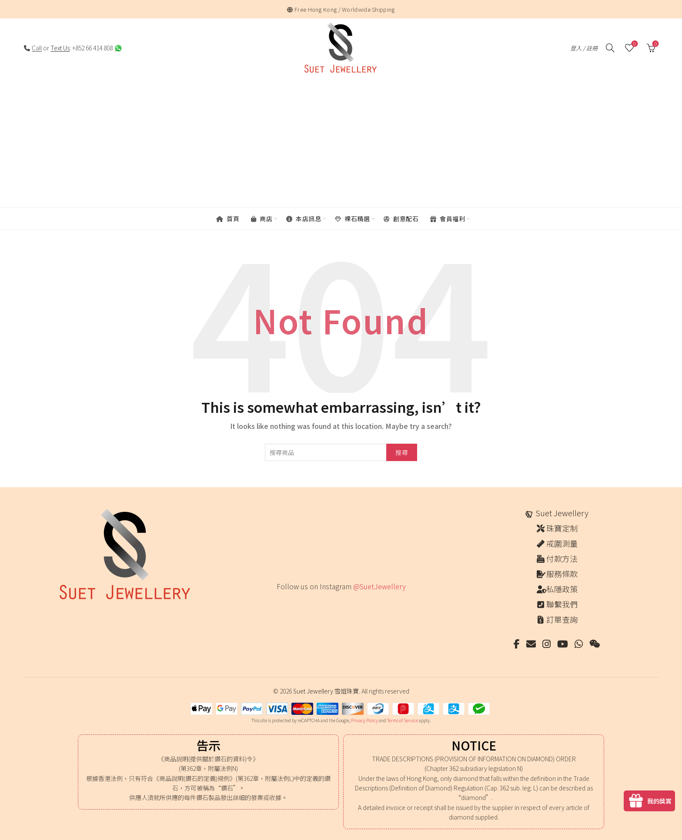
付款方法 (562, 558)
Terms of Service (402, 720)
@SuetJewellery (379, 586)
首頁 (227, 218)
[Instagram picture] (279, 604)
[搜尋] (610, 47)
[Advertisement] (341, 143)
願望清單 (633, 44)
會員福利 (447, 218)
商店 (261, 218)
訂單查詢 (562, 619)
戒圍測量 (562, 543)
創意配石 (401, 218)
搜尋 (401, 452)
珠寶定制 (562, 528)
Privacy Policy (364, 720)
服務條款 (562, 573)
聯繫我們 (562, 604)
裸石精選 (352, 218)
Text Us (60, 47)
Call (37, 47)
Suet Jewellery (561, 512)
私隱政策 (562, 588)
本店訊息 (303, 218)
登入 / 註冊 (584, 48)
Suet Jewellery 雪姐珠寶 (326, 691)
